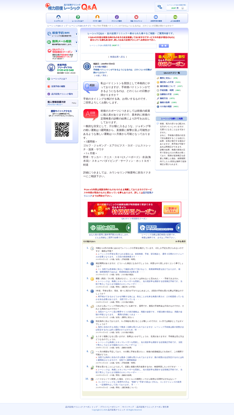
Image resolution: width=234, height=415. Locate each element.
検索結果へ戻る (117, 57)
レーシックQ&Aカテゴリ (80, 26)
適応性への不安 (167, 82)
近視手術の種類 (156, 18)
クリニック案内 (117, 18)
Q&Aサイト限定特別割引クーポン (62, 53)
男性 (104, 75)
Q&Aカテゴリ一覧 (172, 73)
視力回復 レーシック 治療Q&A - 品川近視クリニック (72, 7)
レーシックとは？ (78, 18)
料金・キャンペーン (136, 18)
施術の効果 (165, 102)
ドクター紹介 (97, 18)
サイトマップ (128, 407)
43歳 (98, 75)
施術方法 (164, 98)
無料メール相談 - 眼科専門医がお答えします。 (62, 43)
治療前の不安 (166, 94)
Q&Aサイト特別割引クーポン (134, 218)
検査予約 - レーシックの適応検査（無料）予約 (62, 34)
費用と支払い (166, 78)
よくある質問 (175, 18)
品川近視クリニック (116, 410)
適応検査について (168, 86)
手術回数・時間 (167, 90)
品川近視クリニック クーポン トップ (58, 18)
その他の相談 (100, 67)
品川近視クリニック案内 (62, 94)
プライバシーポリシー (110, 407)
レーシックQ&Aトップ (57, 26)
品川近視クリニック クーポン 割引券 (152, 407)
